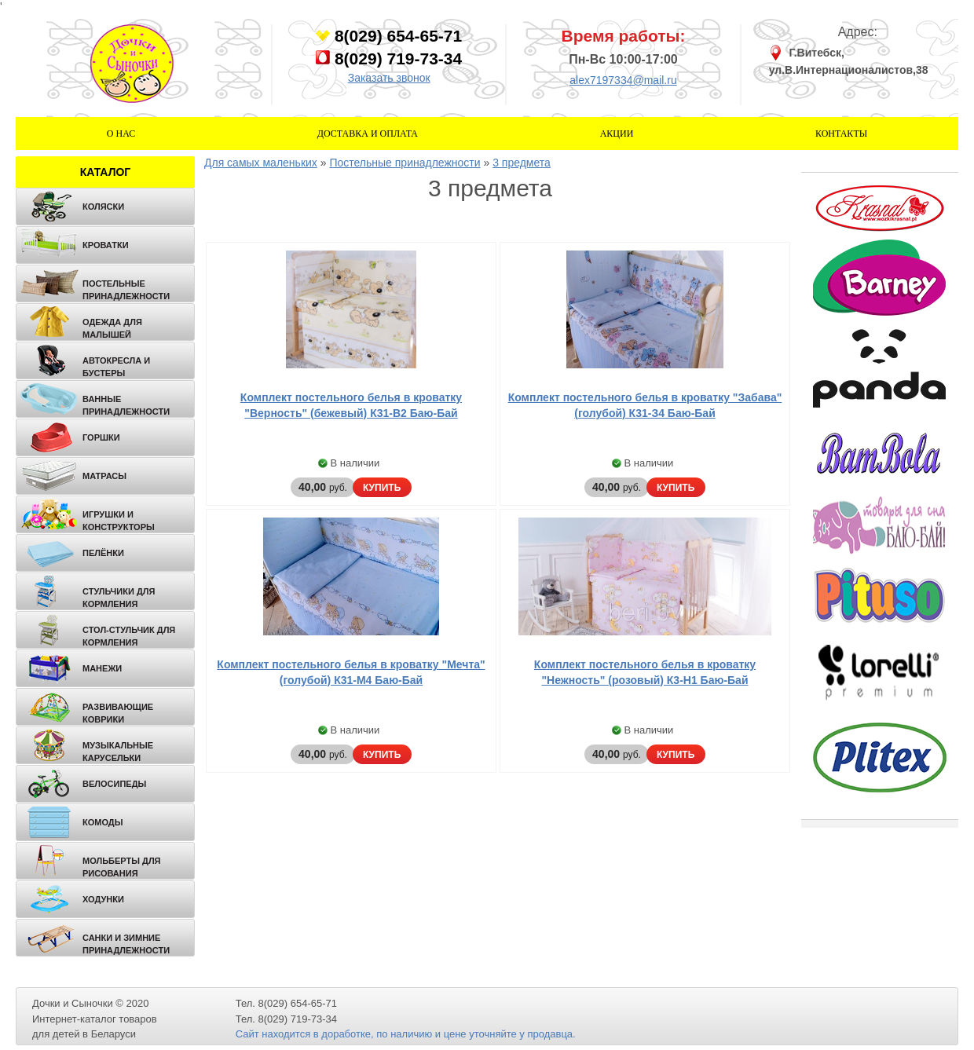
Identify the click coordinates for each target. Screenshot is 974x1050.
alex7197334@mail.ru (622, 80)
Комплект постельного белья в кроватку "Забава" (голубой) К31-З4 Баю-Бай (645, 405)
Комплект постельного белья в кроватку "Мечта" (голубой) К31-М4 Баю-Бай (351, 672)
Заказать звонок (389, 77)
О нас (121, 133)
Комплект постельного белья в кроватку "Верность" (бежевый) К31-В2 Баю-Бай (351, 405)
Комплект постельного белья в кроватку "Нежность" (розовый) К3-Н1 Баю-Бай (645, 672)
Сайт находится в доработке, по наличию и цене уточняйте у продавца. (406, 1034)
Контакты (841, 133)
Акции (617, 133)
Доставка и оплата (367, 133)
